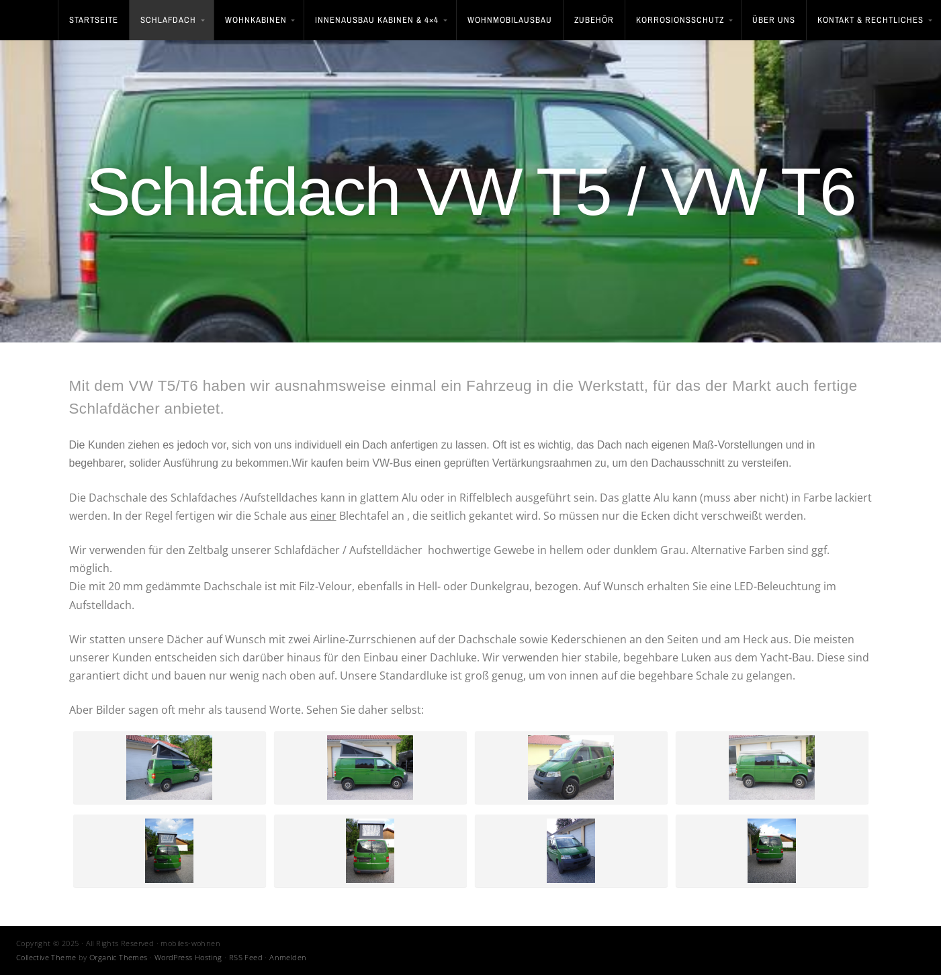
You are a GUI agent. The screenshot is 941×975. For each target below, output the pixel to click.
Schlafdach (168, 20)
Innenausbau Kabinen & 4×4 (377, 20)
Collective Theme (46, 957)
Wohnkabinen (256, 20)
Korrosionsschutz (680, 20)
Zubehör (594, 20)
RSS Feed (246, 957)
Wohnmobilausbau (509, 20)
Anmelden (287, 957)
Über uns (773, 20)
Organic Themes (118, 957)
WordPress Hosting (188, 957)
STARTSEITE (93, 20)
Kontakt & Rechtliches (870, 20)
